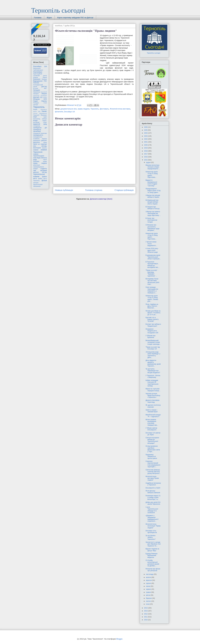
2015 (146, 160)
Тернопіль (94, 109)
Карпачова (36, 95)
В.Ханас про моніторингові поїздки (151, 220)
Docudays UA (69, 112)
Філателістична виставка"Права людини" (152, 478)
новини (35, 150)
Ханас (44, 111)
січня (148, 604)
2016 (146, 157)
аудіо (45, 117)
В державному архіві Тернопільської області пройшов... (153, 257)
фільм (44, 180)
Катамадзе (44, 95)
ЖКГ (45, 88)
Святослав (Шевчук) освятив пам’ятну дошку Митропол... (153, 471)
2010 (146, 620)
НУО (45, 99)
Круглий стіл (38, 97)
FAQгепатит (37, 68)
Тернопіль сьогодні (58, 10)
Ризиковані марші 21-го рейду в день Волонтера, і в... (153, 497)
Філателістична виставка (120, 109)
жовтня (148, 577)
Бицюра (44, 79)
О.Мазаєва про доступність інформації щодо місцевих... (152, 227)
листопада (150, 574)
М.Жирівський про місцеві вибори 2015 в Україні (152, 202)
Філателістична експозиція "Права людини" (153, 526)
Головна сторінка (93, 190)
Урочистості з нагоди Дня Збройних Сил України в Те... (153, 544)
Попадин (36, 103)
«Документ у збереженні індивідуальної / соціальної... (152, 518)
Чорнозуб (36, 115)
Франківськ (44, 109)
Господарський (38, 85)
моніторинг (37, 148)
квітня (148, 595)
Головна (37, 18)
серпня (148, 583)
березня (149, 598)
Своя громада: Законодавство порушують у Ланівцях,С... (152, 290)
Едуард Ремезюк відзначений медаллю (151, 555)
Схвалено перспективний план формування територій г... (153, 464)
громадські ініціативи (40, 133)
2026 (146, 127)
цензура (35, 182)
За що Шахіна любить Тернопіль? (150, 537)
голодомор (36, 126)
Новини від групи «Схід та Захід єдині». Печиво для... (152, 298)
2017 (146, 154)
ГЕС (45, 81)
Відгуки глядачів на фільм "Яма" (152, 549)
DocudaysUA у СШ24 (153, 488)
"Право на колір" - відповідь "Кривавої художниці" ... (152, 273)
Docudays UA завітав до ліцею (153, 434)
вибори (44, 119)
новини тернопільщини (38, 155)
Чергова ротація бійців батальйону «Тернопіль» (153, 395)
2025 (146, 130)
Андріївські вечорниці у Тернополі (153, 484)
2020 (146, 145)
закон (35, 144)
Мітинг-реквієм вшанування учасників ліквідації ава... (152, 422)
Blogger (119, 639)
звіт (39, 144)
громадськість (38, 135)
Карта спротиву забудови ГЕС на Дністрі (75, 18)
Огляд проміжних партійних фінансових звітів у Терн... (153, 448)
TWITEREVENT (38, 70)
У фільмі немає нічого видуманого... (151, 243)
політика (36, 161)
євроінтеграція (38, 184)
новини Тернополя (40, 151)
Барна (45, 77)
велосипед (36, 119)
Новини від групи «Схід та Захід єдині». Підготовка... (152, 174)
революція (36, 165)
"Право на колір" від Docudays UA (153, 348)
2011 (146, 617)
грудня (148, 162)
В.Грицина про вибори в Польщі (152, 207)
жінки (45, 142)
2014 (146, 608)
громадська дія (40, 128)
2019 (146, 148)
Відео (49, 18)
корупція (44, 144)
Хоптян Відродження (40, 113)
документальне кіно (68, 109)
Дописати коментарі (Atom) (101, 199)
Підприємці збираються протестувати (151, 456)
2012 (146, 614)
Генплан (36, 83)
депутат (44, 140)
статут (35, 168)
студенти (43, 168)
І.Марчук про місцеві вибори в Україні (153, 196)
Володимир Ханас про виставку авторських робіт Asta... (152, 281)
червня (148, 589)
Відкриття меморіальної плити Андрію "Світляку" (151, 183)
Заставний (44, 92)
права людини (83, 109)
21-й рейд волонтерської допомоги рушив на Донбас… (152, 563)
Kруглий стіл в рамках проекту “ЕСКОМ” (152, 319)
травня (148, 592)
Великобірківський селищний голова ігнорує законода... (153, 342)
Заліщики (36, 90)
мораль (44, 148)
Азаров (35, 77)
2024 (146, 133)
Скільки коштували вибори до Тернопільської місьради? (152, 440)
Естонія (35, 88)
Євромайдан (37, 72)
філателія (59, 112)
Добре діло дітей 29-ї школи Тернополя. (153, 503)
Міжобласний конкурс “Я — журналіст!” (153, 415)
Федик (35, 109)
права (45, 161)
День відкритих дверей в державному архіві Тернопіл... (153, 363)
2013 (146, 611)
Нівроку (44, 101)
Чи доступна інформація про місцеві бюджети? (153, 370)
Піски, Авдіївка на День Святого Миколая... (152, 306)
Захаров (36, 93)
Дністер (44, 86)
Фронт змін (36, 111)
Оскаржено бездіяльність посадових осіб (152, 331)
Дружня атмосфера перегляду (152, 401)
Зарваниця (36, 92)
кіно (34, 146)
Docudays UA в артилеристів (151, 531)
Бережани (36, 79)
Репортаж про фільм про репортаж (153, 569)
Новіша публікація (64, 190)
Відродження (38, 81)
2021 (146, 142)
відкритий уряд (40, 124)
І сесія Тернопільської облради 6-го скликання (152, 510)
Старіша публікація (124, 190)
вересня (149, 580)
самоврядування (38, 167)
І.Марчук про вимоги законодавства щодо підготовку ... (153, 213)
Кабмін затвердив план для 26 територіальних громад (152, 383)
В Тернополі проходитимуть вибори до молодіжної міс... (152, 264)
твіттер (44, 172)
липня (148, 586)
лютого (148, 601)
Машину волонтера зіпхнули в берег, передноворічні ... (153, 167)
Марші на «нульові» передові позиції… (153, 389)
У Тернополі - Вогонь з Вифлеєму (153, 376)
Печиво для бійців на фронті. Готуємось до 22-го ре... (153, 313)
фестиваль (104, 109)
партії (45, 159)
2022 (146, 139)
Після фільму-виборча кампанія (153, 492)
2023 (146, 136)
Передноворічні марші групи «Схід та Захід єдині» (153, 190)
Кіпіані (45, 97)
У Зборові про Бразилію (150, 336)
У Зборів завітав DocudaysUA (151, 429)
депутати (36, 142)
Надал (35, 101)
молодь (44, 146)
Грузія (35, 86)
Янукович (44, 115)
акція (35, 117)
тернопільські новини (39, 175)
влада (35, 120)
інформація (37, 186)
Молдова (36, 99)
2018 (146, 151)
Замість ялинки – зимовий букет (152, 411)
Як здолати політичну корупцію (153, 406)
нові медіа (37, 158)
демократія (36, 140)
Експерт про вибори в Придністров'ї (153, 325)
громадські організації (37, 130)
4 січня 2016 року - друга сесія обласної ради (152, 250)
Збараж (44, 94)
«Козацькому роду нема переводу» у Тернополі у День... (153, 354)
